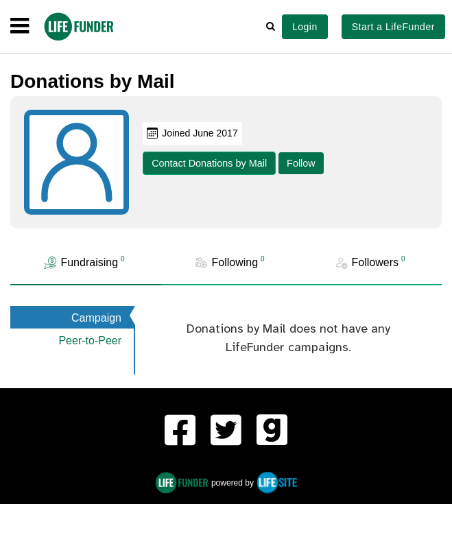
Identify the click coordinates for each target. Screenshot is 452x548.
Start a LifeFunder (393, 26)
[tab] (85, 263)
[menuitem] (180, 432)
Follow (301, 163)
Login (305, 26)
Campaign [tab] (96, 318)
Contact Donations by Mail (209, 163)
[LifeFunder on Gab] (272, 432)
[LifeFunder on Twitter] (226, 432)
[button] (270, 27)
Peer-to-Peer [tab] (89, 340)
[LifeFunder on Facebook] (180, 432)
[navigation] (19, 27)
